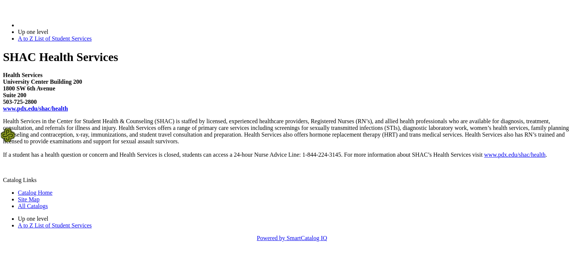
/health (35, 108)
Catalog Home (35, 192)
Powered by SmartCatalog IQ (292, 238)
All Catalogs (33, 206)
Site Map (28, 199)
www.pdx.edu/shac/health (515, 154)
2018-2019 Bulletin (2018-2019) (57, 25)
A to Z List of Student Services (55, 38)
